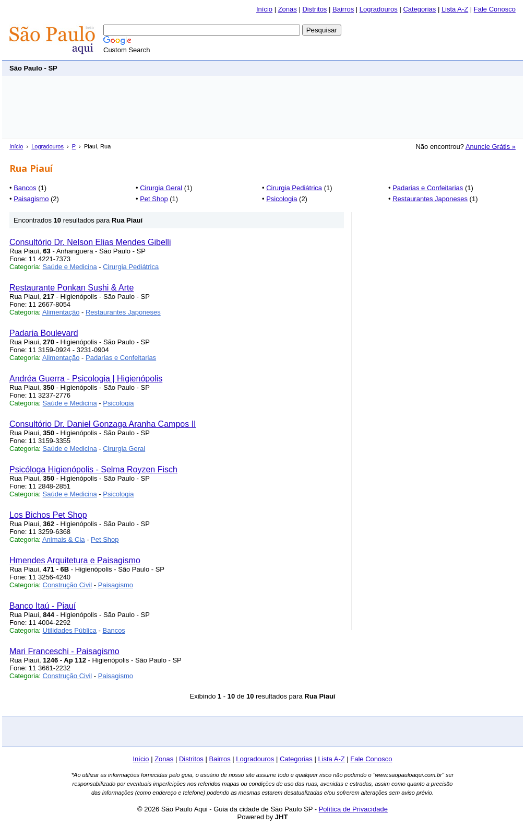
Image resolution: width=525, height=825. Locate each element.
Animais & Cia (63, 539)
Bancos (25, 188)
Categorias (419, 9)
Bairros (343, 9)
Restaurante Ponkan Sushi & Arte (71, 287)
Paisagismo (31, 199)
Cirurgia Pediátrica (294, 188)
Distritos (314, 9)
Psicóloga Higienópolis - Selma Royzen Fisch (93, 469)
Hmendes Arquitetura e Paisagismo (74, 560)
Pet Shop (154, 199)
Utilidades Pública (70, 630)
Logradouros (379, 9)
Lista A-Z (455, 9)
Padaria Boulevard (43, 333)
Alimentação (61, 312)
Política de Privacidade (353, 809)
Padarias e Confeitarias (427, 188)
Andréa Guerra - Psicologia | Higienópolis (85, 378)
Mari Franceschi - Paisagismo (64, 651)
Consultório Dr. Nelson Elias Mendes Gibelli (90, 242)
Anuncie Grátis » (491, 146)
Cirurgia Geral (161, 188)
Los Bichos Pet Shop (48, 514)
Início (264, 9)
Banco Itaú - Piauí (42, 605)
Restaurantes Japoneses (430, 199)
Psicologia (281, 199)
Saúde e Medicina (70, 267)
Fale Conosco (495, 9)
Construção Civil (67, 585)
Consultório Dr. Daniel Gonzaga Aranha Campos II (102, 424)
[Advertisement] (326, 68)
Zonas (287, 9)
